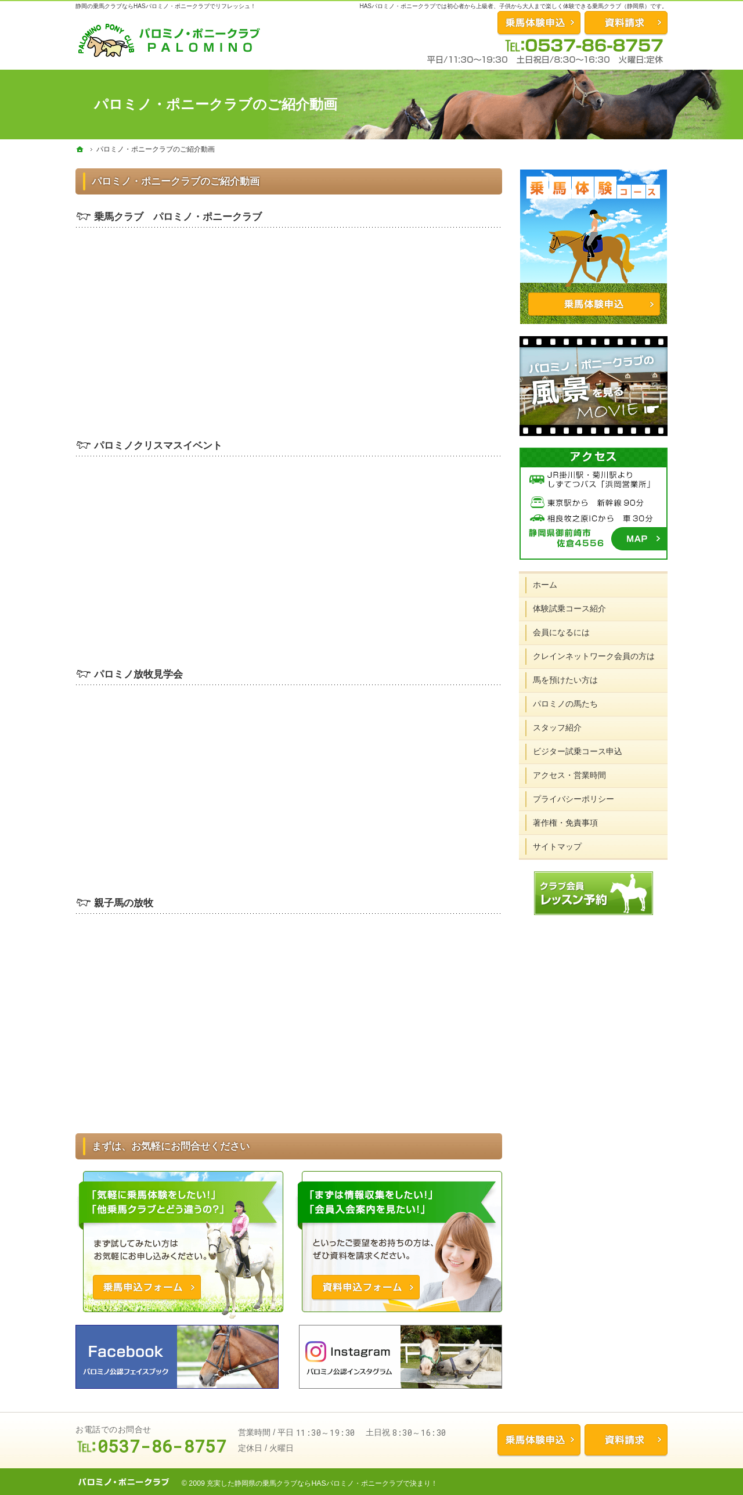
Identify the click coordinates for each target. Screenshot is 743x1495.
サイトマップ (557, 845)
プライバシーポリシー (574, 798)
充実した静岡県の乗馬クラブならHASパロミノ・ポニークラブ (304, 1483)
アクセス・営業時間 (570, 774)
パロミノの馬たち (565, 703)
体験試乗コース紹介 (570, 608)
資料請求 (626, 22)
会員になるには (561, 631)
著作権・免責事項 (565, 821)
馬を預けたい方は (565, 679)
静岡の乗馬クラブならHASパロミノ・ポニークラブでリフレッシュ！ (165, 6)
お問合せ (538, 22)
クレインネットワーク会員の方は (594, 655)
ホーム (545, 584)
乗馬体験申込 (538, 1440)
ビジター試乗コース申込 (578, 750)
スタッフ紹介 (557, 727)
